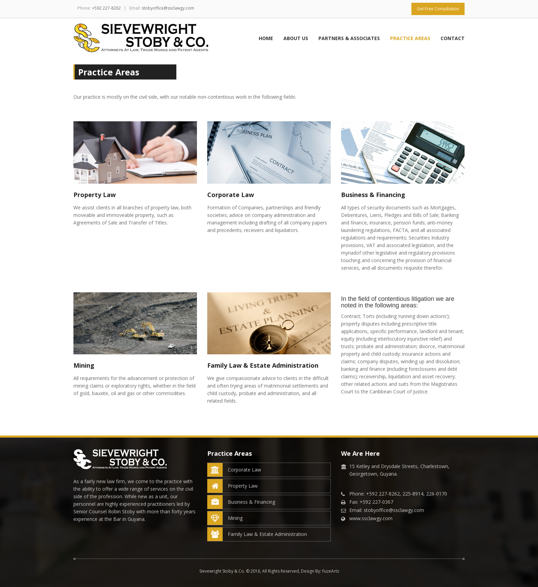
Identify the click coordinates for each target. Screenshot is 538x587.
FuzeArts (330, 571)
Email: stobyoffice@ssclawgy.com (386, 510)
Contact (453, 38)
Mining (225, 518)
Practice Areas (410, 38)
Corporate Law (234, 470)
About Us (295, 38)
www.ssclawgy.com (371, 518)
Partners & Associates (349, 38)
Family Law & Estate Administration (257, 534)
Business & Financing (241, 502)
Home (266, 38)
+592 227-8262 (106, 8)
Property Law (233, 486)
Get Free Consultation (438, 9)
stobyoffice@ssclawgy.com (168, 8)
